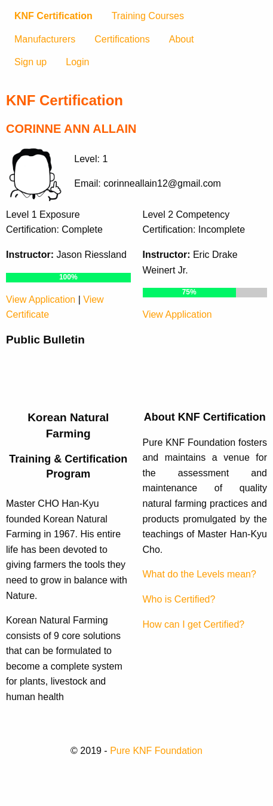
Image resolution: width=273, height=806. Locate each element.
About (181, 39)
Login (77, 62)
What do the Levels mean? (199, 574)
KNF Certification (53, 16)
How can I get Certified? (194, 624)
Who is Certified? (179, 599)
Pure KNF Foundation (156, 751)
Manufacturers (44, 39)
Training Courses (148, 16)
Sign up (30, 62)
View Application (40, 299)
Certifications (121, 39)
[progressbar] (68, 277)
